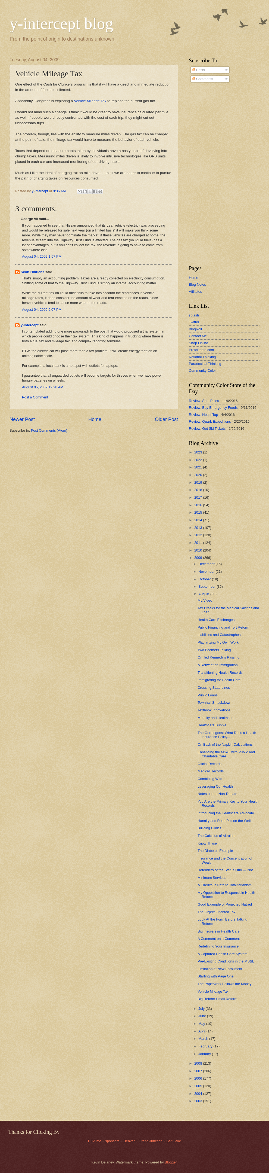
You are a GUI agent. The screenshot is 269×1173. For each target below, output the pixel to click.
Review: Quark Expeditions (210, 421)
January (205, 1054)
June (202, 1016)
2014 (198, 520)
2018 (198, 490)
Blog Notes (197, 284)
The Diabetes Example (215, 851)
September (207, 586)
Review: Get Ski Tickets (207, 428)
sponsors (112, 1141)
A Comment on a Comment (219, 939)
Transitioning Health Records (220, 673)
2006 (198, 1078)
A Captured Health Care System (222, 954)
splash (194, 315)
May (202, 1024)
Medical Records (211, 771)
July (201, 1009)
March (203, 1039)
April (202, 1031)
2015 (198, 512)
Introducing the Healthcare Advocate (226, 813)
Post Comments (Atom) (49, 430)
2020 (198, 475)
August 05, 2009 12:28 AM (42, 387)
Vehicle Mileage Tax (90, 101)
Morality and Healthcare (216, 718)
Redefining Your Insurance (218, 946)
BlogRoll (195, 329)
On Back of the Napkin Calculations (225, 744)
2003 (198, 1101)
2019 (198, 482)
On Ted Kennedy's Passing (218, 657)
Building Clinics (209, 828)
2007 (198, 1071)
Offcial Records (209, 764)
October (205, 579)
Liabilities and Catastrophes (219, 635)
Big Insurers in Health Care (219, 931)
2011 (198, 543)
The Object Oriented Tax (216, 912)
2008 (198, 1063)
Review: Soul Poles (204, 401)
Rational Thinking (202, 357)
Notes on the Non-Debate (217, 794)
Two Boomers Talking (214, 650)
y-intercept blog (61, 23)
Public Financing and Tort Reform (223, 627)
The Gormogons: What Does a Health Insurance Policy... (227, 735)
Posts (198, 70)
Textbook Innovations (214, 710)
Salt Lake (173, 1141)
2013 (198, 528)
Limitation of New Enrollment (220, 969)
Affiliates (195, 292)
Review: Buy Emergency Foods (213, 408)
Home (94, 419)
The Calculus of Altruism (216, 836)
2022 (198, 460)
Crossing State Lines (214, 687)
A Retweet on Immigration (217, 665)
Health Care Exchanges (216, 620)
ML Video (205, 600)
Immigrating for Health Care (219, 680)
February (205, 1046)
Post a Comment (35, 397)
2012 (198, 535)
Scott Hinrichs (32, 272)
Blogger (171, 1162)
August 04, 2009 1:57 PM (41, 256)
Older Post (166, 419)
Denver (129, 1141)
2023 (198, 452)
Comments (202, 79)
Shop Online (198, 343)
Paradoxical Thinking (205, 364)
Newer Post (22, 419)
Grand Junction (150, 1141)
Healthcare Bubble (212, 725)
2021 (198, 467)
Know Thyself (208, 843)
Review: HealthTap (203, 415)
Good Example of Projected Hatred (225, 904)
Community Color (202, 370)
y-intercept (30, 325)
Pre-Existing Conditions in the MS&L (226, 961)
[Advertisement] (205, 174)
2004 (198, 1094)
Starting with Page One (215, 976)
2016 (198, 505)
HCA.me (94, 1141)
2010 (198, 550)
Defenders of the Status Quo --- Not (225, 870)
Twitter (194, 322)
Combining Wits (210, 779)
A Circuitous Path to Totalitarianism (225, 885)
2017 (198, 497)
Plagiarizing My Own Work (218, 642)
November (206, 571)
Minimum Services (212, 878)
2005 (198, 1086)
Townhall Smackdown (214, 702)
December (206, 564)
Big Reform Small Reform (217, 999)
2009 (198, 558)
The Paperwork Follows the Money (224, 984)
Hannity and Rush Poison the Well (224, 821)
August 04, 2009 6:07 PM (41, 309)
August (204, 594)
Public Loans (208, 695)
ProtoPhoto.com (201, 350)
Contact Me (198, 336)
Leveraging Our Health (215, 786)
